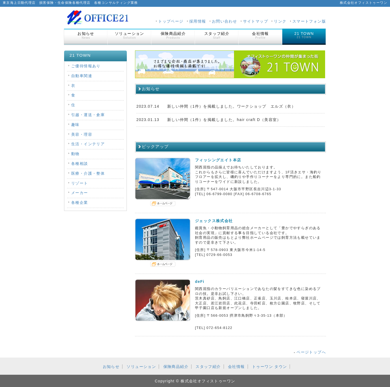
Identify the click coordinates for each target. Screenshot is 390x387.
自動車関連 (81, 76)
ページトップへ (311, 352)
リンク (280, 21)
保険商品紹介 (173, 35)
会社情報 (260, 35)
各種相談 (79, 163)
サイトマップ (255, 21)
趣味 (75, 124)
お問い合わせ (224, 21)
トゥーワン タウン (269, 366)
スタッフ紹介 (216, 35)
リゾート (79, 183)
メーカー (79, 193)
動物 (75, 154)
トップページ (170, 21)
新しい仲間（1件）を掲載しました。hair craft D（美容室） (224, 119)
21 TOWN (304, 35)
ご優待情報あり (86, 66)
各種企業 (79, 202)
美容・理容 (81, 134)
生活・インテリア (88, 144)
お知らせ (85, 35)
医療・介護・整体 (88, 173)
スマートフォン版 (309, 21)
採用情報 (197, 21)
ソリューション (129, 35)
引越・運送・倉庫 (88, 115)
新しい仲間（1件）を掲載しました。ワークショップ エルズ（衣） (231, 106)
